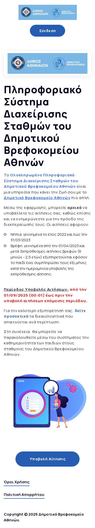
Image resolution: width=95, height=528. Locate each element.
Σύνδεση (47, 30)
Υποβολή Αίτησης (48, 459)
